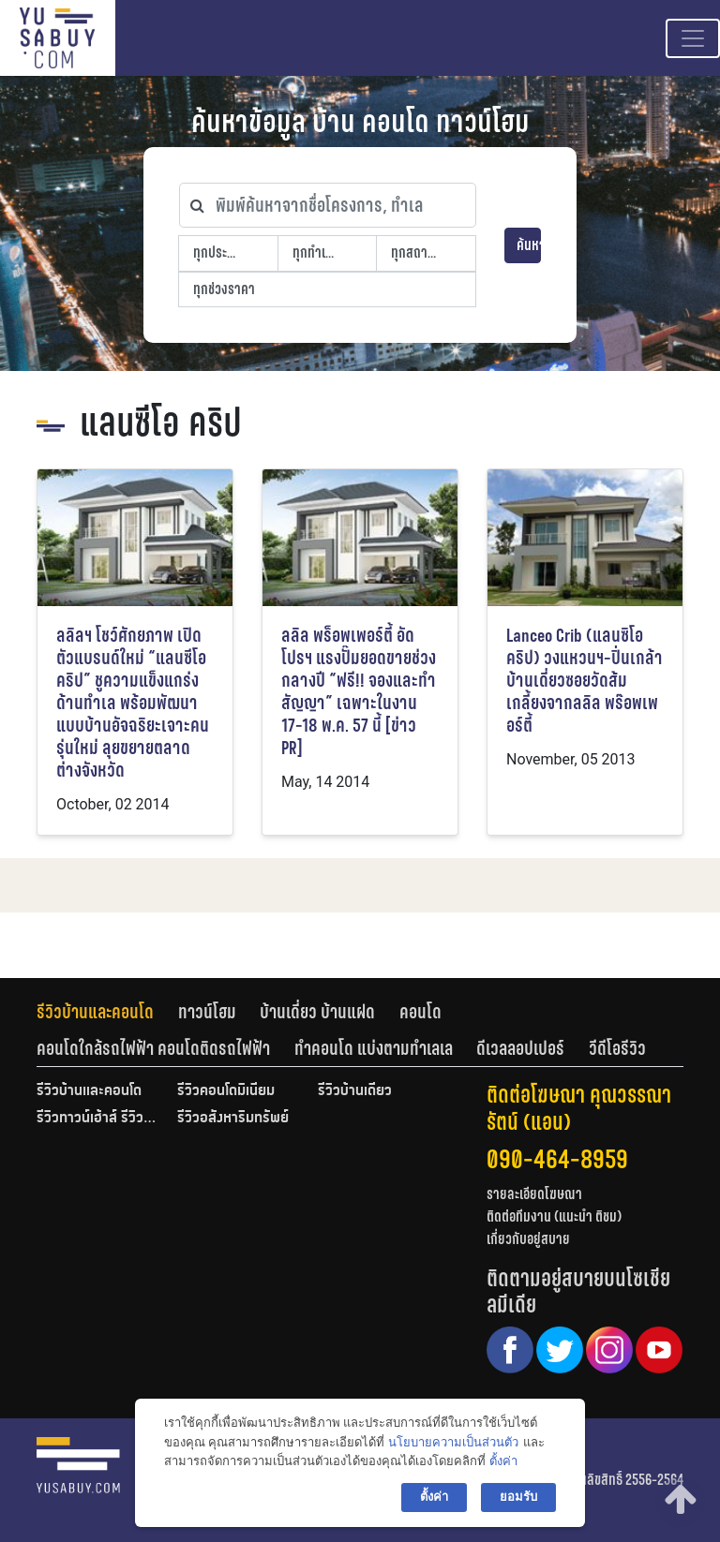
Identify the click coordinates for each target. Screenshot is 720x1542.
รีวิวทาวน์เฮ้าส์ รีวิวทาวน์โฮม (97, 1118)
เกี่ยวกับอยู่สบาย (528, 1239)
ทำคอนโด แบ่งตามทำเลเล (373, 1048)
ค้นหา (529, 245)
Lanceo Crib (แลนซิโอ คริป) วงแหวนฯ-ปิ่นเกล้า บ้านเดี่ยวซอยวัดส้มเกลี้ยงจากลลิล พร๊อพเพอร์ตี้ (584, 680)
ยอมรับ (518, 1497)
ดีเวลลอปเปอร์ (520, 1048)
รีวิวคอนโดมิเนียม (226, 1091)
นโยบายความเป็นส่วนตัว (453, 1442)
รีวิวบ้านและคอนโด (95, 1012)
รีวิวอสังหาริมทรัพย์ (233, 1118)
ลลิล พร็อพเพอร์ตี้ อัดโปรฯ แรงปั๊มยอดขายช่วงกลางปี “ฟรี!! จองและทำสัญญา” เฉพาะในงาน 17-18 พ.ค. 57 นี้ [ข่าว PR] (358, 692)
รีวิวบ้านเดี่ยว (355, 1091)
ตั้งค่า (503, 1461)
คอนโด (420, 1012)
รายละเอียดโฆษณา (534, 1194)
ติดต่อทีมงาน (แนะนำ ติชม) (554, 1216)
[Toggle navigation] (693, 38)
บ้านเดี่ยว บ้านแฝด (317, 1012)
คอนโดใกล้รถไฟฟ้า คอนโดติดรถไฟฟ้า (153, 1048)
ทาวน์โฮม (207, 1012)
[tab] (107, 1011)
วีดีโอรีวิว (617, 1048)
